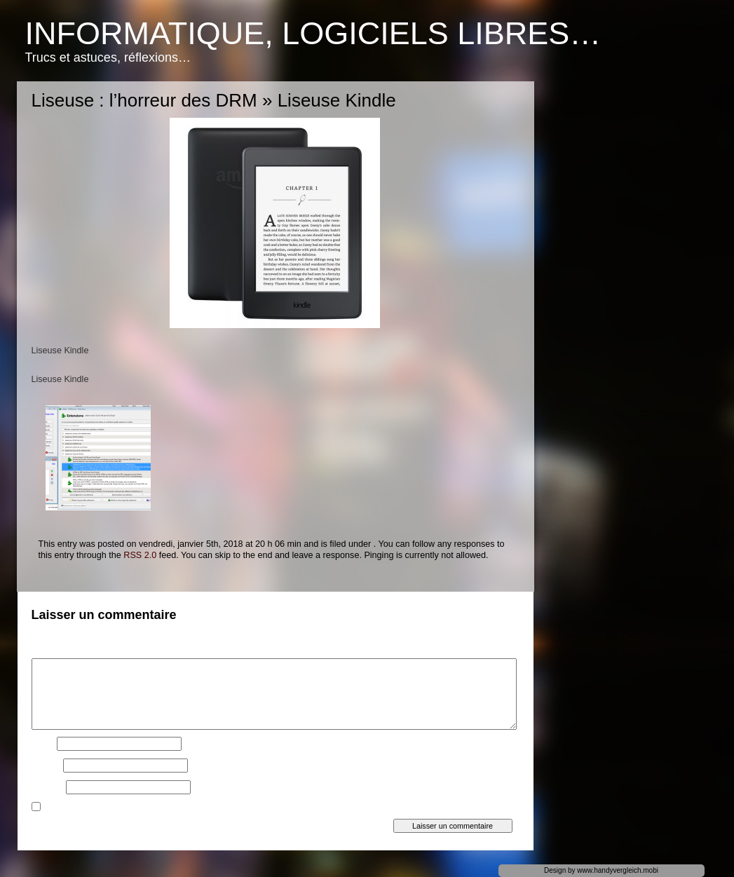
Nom (43, 744)
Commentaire (60, 651)
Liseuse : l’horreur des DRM (144, 100)
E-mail (46, 765)
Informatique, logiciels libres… (313, 33)
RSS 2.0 (139, 555)
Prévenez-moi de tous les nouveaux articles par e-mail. (148, 808)
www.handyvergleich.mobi (617, 870)
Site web (48, 787)
